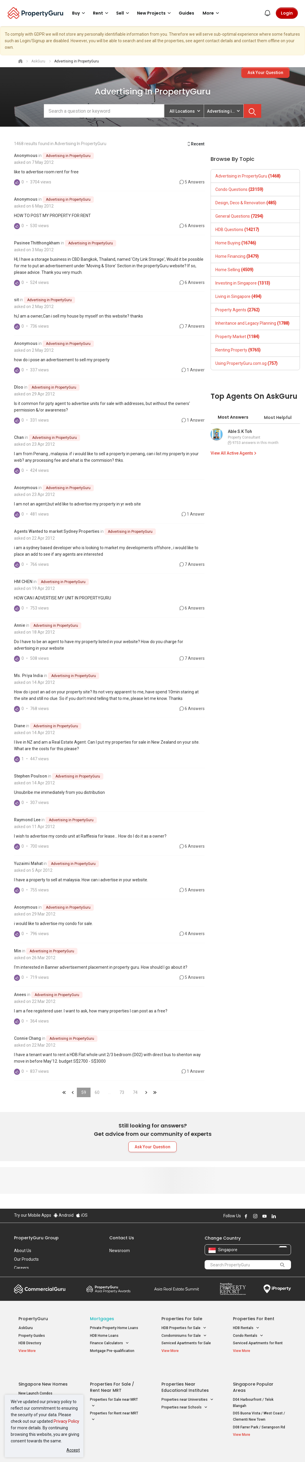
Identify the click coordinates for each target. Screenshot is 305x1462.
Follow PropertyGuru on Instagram (255, 1216)
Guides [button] (186, 13)
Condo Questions (239, 189)
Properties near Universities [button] (187, 1386)
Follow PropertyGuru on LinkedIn (273, 1216)
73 (121, 1092)
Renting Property (238, 350)
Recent (195, 143)
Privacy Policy (66, 1421)
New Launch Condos (35, 1380)
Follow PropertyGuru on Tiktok (288, 1216)
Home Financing (237, 256)
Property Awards (108, 1289)
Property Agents (237, 309)
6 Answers (192, 225)
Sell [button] (123, 13)
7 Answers (192, 326)
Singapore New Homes (43, 1370)
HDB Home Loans (104, 1336)
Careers (21, 1267)
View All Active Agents (234, 453)
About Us (22, 1250)
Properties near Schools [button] (184, 1393)
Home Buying (235, 243)
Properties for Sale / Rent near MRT (112, 1373)
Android (64, 1215)
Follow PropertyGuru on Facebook (246, 1216)
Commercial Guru (40, 1288)
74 (135, 1092)
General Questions (239, 216)
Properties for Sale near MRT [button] (114, 1389)
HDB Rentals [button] (246, 1328)
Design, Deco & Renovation (245, 202)
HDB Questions (237, 229)
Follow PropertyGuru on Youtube (264, 1216)
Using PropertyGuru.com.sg (246, 363)
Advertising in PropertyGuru (68, 156)
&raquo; (146, 1092)
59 (83, 1092)
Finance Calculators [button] (109, 1343)
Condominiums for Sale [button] (184, 1336)
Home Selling (234, 269)
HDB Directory (29, 1343)
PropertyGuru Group (36, 1238)
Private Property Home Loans (114, 1328)
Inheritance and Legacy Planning (252, 323)
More (212, 13)
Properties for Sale (181, 1319)
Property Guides (31, 1336)
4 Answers (192, 933)
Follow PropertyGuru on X (281, 1216)
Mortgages (102, 1319)
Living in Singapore (238, 296)
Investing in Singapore (242, 283)
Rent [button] (101, 13)
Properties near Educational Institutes (185, 1373)
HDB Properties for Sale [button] (183, 1328)
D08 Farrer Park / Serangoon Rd (259, 1413)
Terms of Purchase (152, 1448)
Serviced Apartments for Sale (186, 1343)
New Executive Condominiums (43, 1387)
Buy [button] (79, 13)
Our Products (26, 1259)
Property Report (233, 1289)
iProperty (277, 1288)
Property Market (237, 336)
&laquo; (64, 1092)
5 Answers (192, 182)
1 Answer (193, 370)
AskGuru (25, 1328)
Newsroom (119, 1250)
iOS (82, 1215)
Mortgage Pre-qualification (112, 1351)
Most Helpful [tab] (278, 417)
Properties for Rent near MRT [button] (114, 1403)
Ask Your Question (265, 72)
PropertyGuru (33, 1319)
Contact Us (121, 1238)
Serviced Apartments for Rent (258, 1343)
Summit (176, 1289)
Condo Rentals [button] (248, 1336)
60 (97, 1092)
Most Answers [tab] (233, 417)
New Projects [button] (155, 13)
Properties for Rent (253, 1319)
